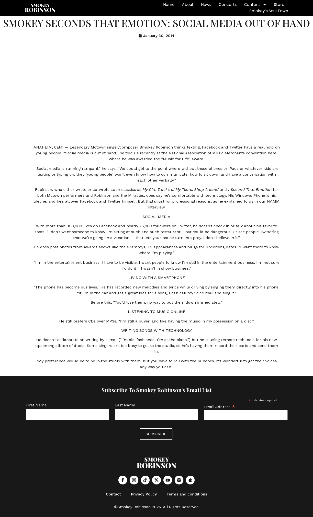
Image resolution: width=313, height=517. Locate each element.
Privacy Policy (144, 494)
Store (279, 4)
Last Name (125, 405)
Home (169, 4)
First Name (36, 405)
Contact (113, 494)
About (188, 4)
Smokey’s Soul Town (268, 11)
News (206, 4)
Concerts (228, 4)
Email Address (219, 406)
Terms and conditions (187, 494)
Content (255, 4)
